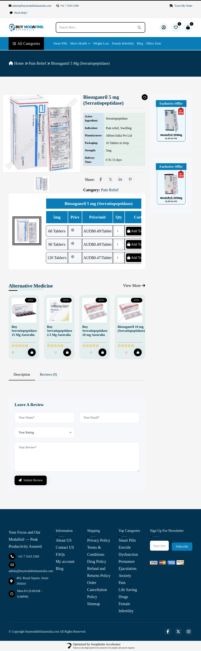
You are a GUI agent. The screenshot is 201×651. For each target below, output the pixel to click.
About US (64, 540)
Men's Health (78, 43)
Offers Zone (153, 43)
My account (65, 561)
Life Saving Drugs (128, 593)
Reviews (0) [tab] (48, 374)
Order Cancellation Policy (97, 589)
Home (16, 63)
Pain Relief (37, 63)
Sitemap (93, 604)
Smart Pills (60, 43)
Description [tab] (22, 374)
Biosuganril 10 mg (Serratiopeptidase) (131, 329)
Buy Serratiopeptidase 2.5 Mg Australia (59, 331)
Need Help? (18, 12)
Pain (122, 582)
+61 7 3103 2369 (67, 5)
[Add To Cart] (32, 352)
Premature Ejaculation (127, 565)
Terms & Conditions (95, 551)
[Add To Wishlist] (145, 97)
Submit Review (30, 480)
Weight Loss (101, 43)
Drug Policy (96, 561)
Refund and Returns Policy (98, 572)
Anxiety (125, 575)
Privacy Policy (98, 540)
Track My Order (181, 5)
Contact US (65, 547)
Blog (140, 43)
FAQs (60, 554)
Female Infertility (123, 43)
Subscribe (182, 546)
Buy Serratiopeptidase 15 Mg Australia (24, 331)
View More (134, 285)
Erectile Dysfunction (128, 551)
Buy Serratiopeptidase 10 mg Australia (94, 331)
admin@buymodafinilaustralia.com (30, 5)
